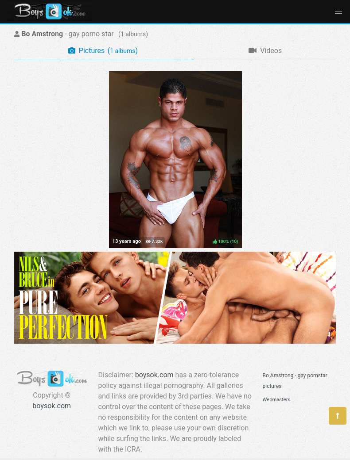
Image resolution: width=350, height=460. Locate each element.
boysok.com (51, 406)
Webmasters (277, 399)
